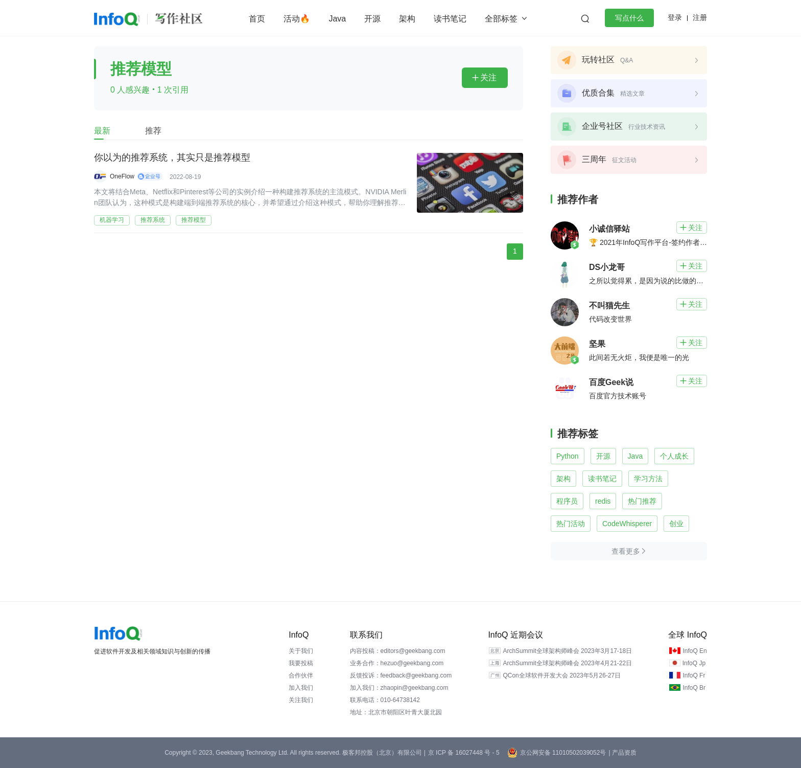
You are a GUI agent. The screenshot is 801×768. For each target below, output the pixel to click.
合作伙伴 (301, 675)
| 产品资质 (622, 752)
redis (602, 501)
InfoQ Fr (693, 675)
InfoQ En (694, 650)
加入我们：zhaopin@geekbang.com (399, 687)
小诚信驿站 (609, 228)
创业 (676, 523)
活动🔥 (297, 18)
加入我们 (301, 687)
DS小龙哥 (607, 267)
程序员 (567, 501)
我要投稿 (301, 663)
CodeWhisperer (627, 523)
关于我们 (301, 650)
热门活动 (570, 523)
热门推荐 (642, 501)
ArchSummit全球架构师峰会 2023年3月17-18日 (567, 650)
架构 (407, 18)
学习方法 (648, 479)
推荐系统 (152, 219)
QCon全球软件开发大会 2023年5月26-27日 (562, 675)
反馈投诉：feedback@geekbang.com (401, 675)
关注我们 (301, 700)
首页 (257, 18)
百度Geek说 (611, 382)
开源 (372, 18)
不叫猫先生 (609, 305)
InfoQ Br (693, 687)
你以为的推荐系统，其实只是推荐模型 (172, 158)
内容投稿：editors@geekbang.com (397, 650)
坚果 (597, 344)
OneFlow (122, 176)
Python (567, 456)
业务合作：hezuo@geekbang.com (397, 663)
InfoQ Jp (693, 663)
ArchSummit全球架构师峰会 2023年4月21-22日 (567, 663)
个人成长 (674, 456)
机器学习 (112, 219)
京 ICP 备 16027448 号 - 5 (464, 752)
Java (337, 18)
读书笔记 (450, 18)
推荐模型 (193, 219)
